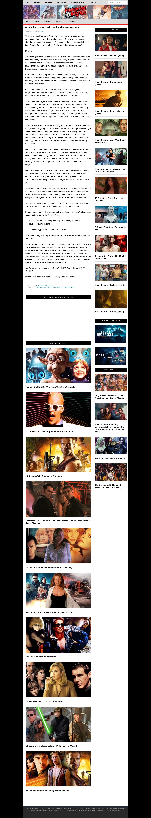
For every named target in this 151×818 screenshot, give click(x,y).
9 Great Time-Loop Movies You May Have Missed (49, 612)
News (52, 285)
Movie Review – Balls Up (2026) (109, 285)
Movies (47, 285)
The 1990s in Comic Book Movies (110, 458)
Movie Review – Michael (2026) (109, 55)
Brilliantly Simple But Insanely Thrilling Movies (48, 790)
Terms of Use (80, 810)
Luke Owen (40, 285)
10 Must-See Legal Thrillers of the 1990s (45, 701)
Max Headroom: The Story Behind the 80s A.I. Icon (49, 431)
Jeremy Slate (41, 287)
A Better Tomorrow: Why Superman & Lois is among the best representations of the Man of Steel (110, 428)
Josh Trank (51, 287)
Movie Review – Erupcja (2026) (109, 312)
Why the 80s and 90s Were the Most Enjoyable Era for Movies (109, 396)
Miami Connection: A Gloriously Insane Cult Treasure (110, 170)
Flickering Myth (75, 11)
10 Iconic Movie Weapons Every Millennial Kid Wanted (51, 746)
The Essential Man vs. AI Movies (41, 657)
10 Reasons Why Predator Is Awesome (44, 476)
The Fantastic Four (68, 287)
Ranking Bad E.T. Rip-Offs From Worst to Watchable (50, 387)
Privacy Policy (91, 810)
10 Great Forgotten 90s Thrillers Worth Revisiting (49, 567)
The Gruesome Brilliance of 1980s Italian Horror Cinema (108, 486)
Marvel (58, 287)
